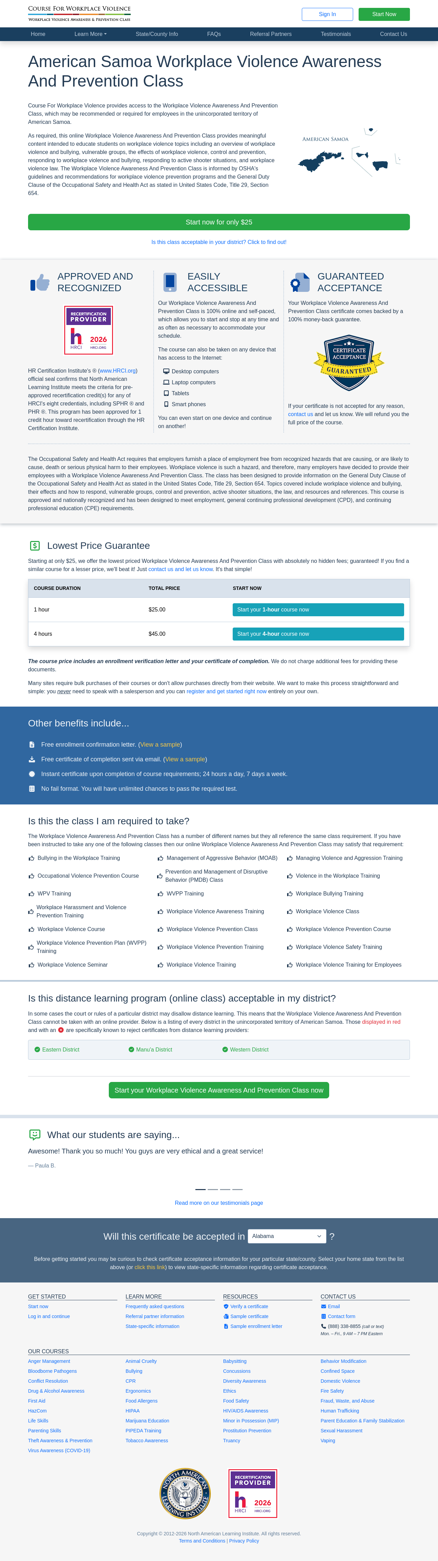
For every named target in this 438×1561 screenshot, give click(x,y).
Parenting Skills (44, 1430)
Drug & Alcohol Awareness (56, 1391)
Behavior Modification (343, 1361)
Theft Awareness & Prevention (60, 1440)
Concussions (236, 1371)
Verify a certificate (245, 1306)
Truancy (231, 1440)
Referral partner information (155, 1316)
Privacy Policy (244, 1541)
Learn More (89, 34)
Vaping (328, 1440)
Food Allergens (141, 1401)
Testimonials (336, 34)
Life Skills (38, 1420)
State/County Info (157, 34)
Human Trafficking (340, 1411)
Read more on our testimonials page (219, 1203)
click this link (149, 1267)
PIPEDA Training (143, 1430)
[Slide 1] (213, 1190)
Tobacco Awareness (147, 1440)
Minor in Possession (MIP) (251, 1420)
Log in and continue (49, 1316)
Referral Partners (271, 34)
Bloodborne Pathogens (52, 1371)
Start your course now (273, 609)
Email (330, 1306)
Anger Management (49, 1361)
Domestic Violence (340, 1381)
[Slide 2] (225, 1190)
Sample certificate (246, 1316)
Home (38, 34)
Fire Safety (332, 1391)
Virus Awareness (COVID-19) (59, 1450)
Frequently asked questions (155, 1306)
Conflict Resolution (48, 1381)
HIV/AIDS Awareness (245, 1411)
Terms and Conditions (202, 1541)
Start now (38, 1306)
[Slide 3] (237, 1190)
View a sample (160, 744)
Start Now (384, 14)
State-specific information (152, 1326)
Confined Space (338, 1371)
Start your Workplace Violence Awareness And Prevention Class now (219, 1090)
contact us (300, 414)
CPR (131, 1381)
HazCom (37, 1411)
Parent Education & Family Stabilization (362, 1420)
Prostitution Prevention (247, 1430)
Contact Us (393, 34)
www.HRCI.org (118, 371)
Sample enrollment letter (252, 1326)
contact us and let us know (181, 569)
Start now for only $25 (219, 222)
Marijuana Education (147, 1420)
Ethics (229, 1391)
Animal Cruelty (141, 1361)
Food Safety (236, 1401)
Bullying (134, 1371)
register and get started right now (226, 691)
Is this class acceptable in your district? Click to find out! (219, 242)
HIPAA (133, 1411)
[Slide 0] (200, 1190)
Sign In (327, 14)
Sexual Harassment (341, 1430)
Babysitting (234, 1361)
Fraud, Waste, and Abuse (347, 1401)
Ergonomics (138, 1391)
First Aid (37, 1401)
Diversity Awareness (244, 1381)
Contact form (338, 1316)
